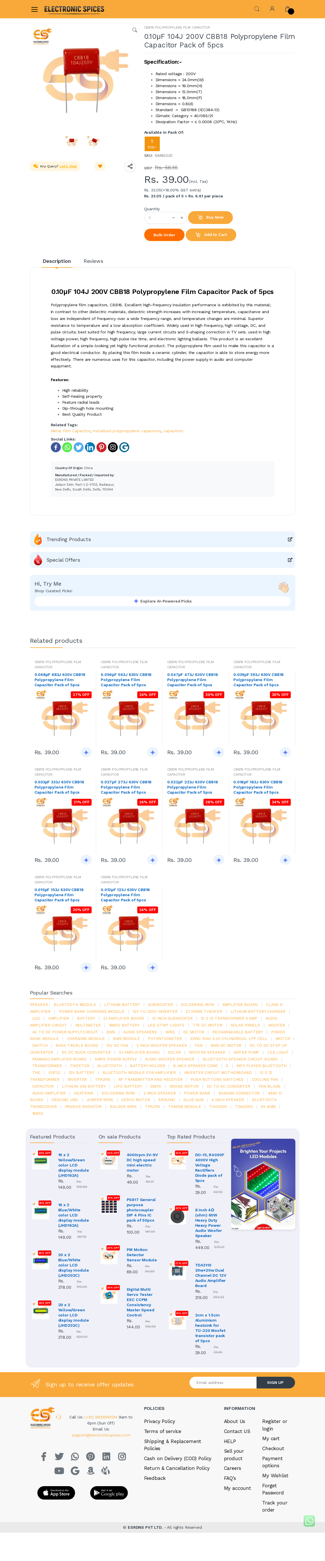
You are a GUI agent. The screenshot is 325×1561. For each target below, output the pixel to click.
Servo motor (135, 1099)
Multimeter (88, 1025)
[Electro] (58, 9)
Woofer (276, 1025)
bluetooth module (75, 1004)
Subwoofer (160, 1004)
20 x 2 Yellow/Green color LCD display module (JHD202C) (73, 1315)
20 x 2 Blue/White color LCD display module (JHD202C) (73, 1265)
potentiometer (165, 1038)
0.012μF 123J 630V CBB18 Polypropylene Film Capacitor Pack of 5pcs (125, 894)
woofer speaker (207, 1052)
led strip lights (166, 1025)
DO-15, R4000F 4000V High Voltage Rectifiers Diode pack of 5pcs (210, 1167)
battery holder (147, 1065)
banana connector (239, 1093)
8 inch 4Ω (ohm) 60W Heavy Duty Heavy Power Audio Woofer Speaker (208, 1223)
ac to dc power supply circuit (65, 1032)
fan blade (270, 1086)
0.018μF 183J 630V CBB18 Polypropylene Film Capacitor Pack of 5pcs (257, 787)
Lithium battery (122, 1004)
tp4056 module (184, 1106)
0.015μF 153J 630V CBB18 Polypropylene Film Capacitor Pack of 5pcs (59, 894)
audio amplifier (49, 1093)
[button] (257, 8)
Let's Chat (68, 166)
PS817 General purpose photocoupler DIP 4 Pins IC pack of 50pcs (141, 1209)
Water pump (246, 1052)
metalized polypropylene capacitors (126, 431)
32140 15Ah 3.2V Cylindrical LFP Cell (229, 1038)
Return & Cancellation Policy (177, 1492)
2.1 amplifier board (123, 1018)
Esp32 (54, 1072)
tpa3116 (102, 1079)
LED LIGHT (278, 1052)
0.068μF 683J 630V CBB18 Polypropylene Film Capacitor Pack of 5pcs (60, 679)
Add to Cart (211, 235)
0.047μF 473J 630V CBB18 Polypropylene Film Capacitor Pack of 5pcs (192, 679)
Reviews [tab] (93, 261)
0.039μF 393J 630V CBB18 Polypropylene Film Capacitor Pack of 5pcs (258, 679)
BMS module (126, 1038)
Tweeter (79, 1065)
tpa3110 (152, 1106)
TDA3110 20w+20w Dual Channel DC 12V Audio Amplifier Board (210, 1279)
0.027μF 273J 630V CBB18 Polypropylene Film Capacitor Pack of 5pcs (126, 787)
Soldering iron (197, 1004)
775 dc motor (207, 1025)
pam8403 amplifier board (59, 1059)
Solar (174, 1052)
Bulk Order (164, 235)
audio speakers (140, 1032)
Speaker (39, 1004)
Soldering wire (118, 1093)
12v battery (81, 1072)
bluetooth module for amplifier (139, 1072)
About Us (234, 1445)
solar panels (245, 1025)
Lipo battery (128, 1086)
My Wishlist (275, 1499)
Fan (199, 1045)
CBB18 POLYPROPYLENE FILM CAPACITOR (177, 27)
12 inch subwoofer (172, 1018)
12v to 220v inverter (155, 1011)
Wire (170, 1032)
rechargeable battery (237, 1032)
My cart (271, 1462)
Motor (283, 1038)
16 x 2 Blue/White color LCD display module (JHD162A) (73, 1215)
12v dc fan (117, 1045)
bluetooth (109, 1065)
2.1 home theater (203, 1011)
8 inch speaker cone (195, 1065)
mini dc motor (226, 1045)
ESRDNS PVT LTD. (146, 1551)
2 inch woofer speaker (161, 1045)
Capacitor (43, 1086)
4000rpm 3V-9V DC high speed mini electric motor (142, 1162)
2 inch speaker (160, 1093)
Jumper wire (99, 1099)
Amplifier (58, 1018)
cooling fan (265, 1079)
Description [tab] (57, 261)
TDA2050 (244, 1106)
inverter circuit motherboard (218, 1072)
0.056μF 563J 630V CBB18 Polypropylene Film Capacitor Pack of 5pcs (126, 679)
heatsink (84, 1093)
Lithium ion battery (84, 1086)
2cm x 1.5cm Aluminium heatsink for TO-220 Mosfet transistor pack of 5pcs (210, 1341)
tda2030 (218, 1106)
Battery (86, 1018)
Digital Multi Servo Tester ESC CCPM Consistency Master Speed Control (140, 1302)
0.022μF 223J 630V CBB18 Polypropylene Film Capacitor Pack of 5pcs (192, 787)
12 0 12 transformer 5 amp (229, 1018)
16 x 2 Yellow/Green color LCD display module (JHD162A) (73, 1165)
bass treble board (77, 1045)
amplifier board (240, 1004)
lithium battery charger (258, 1011)
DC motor (193, 1032)
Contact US (237, 1455)
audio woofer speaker (169, 1059)
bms (110, 1032)
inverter (77, 1079)
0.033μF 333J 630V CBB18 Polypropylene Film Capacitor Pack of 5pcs (59, 787)
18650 (37, 1113)
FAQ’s (230, 1502)
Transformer (47, 1065)
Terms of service (162, 1455)
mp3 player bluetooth (261, 1065)
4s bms (268, 1106)
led (36, 1018)
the (36, 1072)
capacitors (173, 431)
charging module (86, 1038)
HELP (230, 1465)
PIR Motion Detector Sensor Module (142, 1254)
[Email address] (223, 1406)
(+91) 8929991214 (108, 1441)
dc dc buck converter (86, 1052)
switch (40, 1045)
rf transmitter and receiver (150, 1079)
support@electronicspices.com (104, 1459)
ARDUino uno (64, 1099)
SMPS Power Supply (116, 1059)
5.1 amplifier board (139, 1052)
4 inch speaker (227, 1099)
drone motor (184, 1086)
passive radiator (83, 1106)
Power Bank (197, 1093)
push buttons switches (217, 1079)
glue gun (193, 1099)
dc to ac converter (228, 1086)
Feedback (155, 1502)
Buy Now (210, 218)
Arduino (166, 1099)
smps (155, 1086)
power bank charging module (91, 1011)
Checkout (273, 1472)
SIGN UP (275, 1406)
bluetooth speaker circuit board (240, 1059)
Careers (232, 1492)
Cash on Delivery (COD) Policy (178, 1482)
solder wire (123, 1106)
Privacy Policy (159, 1445)
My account (237, 1512)
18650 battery (124, 1025)
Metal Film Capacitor (70, 431)
